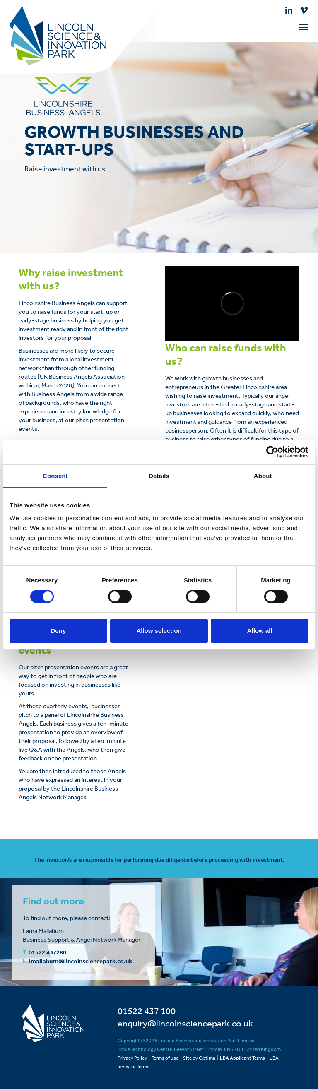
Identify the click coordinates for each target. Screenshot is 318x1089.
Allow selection (158, 630)
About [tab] (263, 475)
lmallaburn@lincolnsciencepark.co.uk (80, 961)
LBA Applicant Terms (242, 1058)
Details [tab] (159, 475)
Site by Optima (199, 1058)
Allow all (259, 630)
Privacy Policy (132, 1058)
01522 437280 (47, 952)
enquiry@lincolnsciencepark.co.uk (185, 1023)
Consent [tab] (55, 475)
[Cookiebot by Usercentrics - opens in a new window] (272, 452)
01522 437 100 (147, 1010)
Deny (58, 630)
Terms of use (165, 1058)
